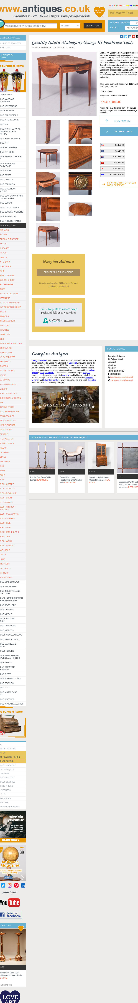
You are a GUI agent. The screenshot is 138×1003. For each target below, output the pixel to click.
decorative (92, 380)
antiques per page (119, 23)
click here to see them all (58, 286)
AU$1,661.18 (118, 157)
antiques (86, 373)
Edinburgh (73, 363)
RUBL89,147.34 (117, 174)
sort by (114, 28)
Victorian (35, 380)
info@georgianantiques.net (121, 377)
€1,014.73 (119, 151)
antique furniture (47, 373)
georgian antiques (58, 261)
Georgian (89, 377)
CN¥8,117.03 (118, 163)
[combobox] (70, 25)
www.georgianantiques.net (122, 380)
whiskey (65, 375)
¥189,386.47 (118, 168)
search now (93, 26)
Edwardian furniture (51, 380)
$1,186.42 (119, 145)
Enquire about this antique (58, 272)
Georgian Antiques (39, 360)
